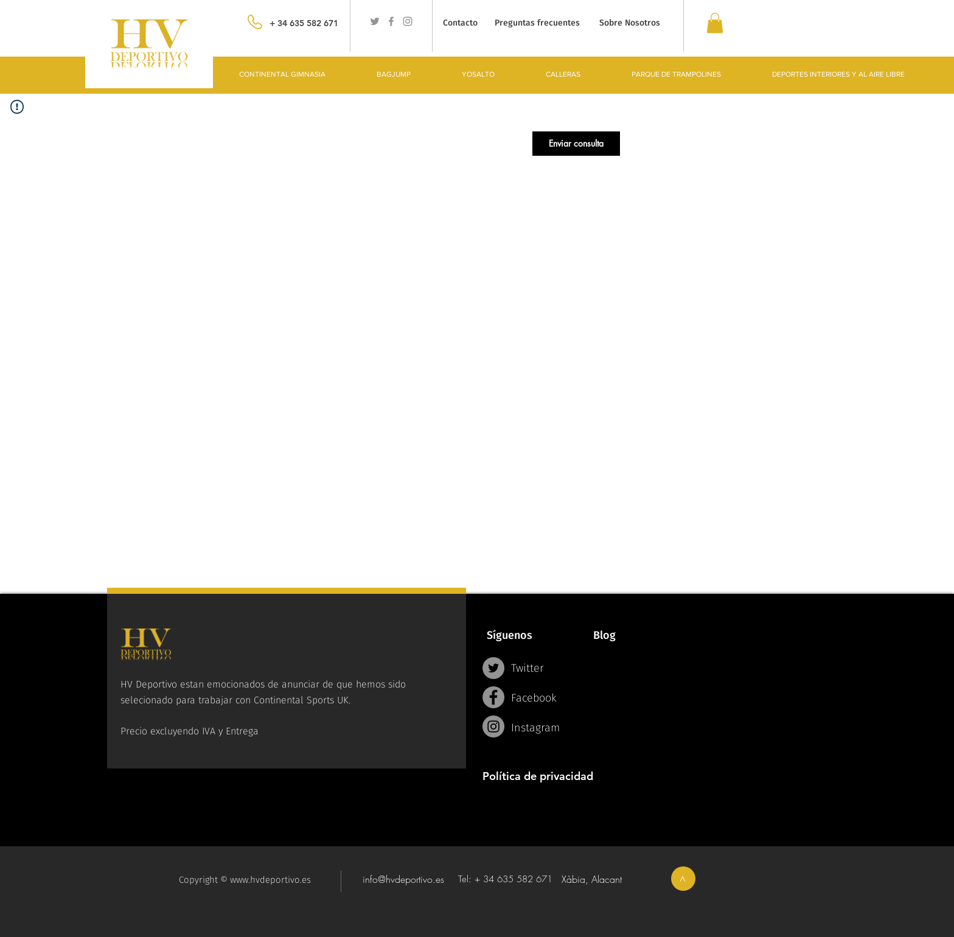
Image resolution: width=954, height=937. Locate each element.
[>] (683, 878)
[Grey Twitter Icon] (375, 21)
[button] (576, 143)
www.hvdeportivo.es (270, 879)
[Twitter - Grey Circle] (493, 668)
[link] (714, 23)
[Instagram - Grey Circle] (493, 726)
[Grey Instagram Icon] (408, 21)
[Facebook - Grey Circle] (493, 697)
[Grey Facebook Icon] (391, 21)
